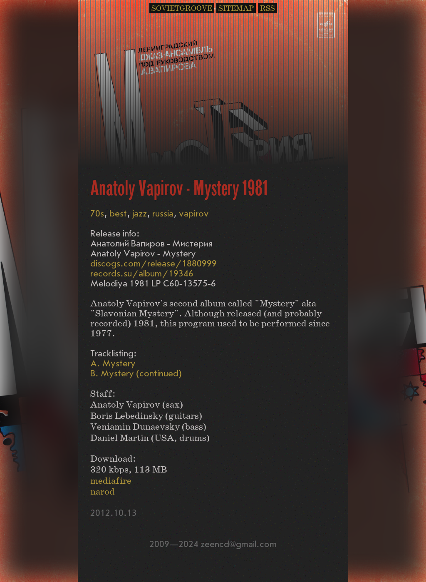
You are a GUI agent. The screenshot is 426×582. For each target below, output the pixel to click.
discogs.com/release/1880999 (153, 263)
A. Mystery (113, 363)
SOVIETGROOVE (181, 8)
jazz (139, 213)
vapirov (194, 213)
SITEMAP (236, 8)
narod (102, 491)
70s (97, 213)
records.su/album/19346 (141, 273)
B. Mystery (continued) (136, 373)
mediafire (110, 481)
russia (162, 213)
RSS (267, 8)
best (118, 213)
